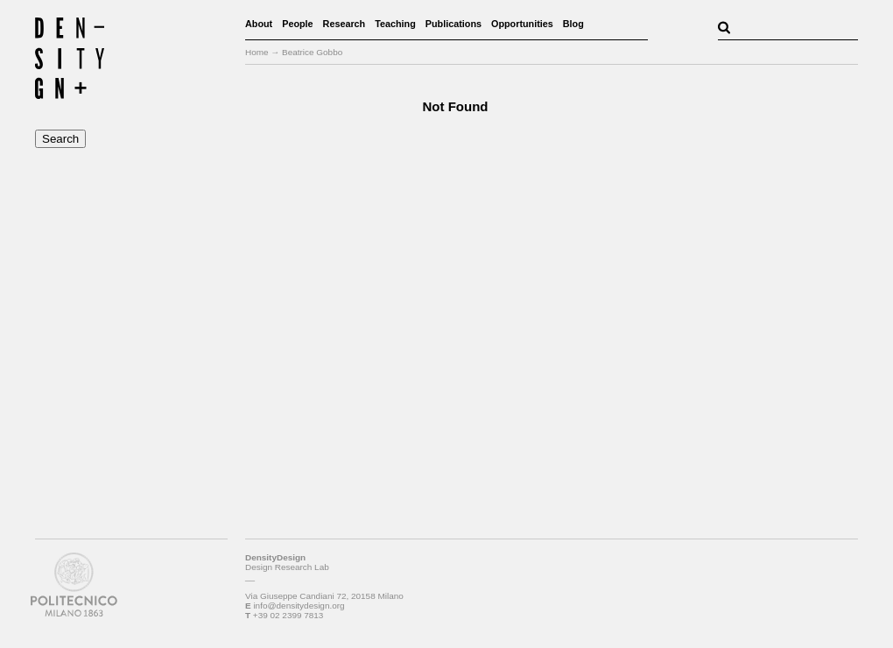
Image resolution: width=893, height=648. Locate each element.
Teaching (395, 23)
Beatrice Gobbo (312, 52)
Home (257, 52)
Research (344, 23)
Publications (453, 23)
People (297, 23)
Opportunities (522, 23)
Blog (573, 23)
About (258, 23)
